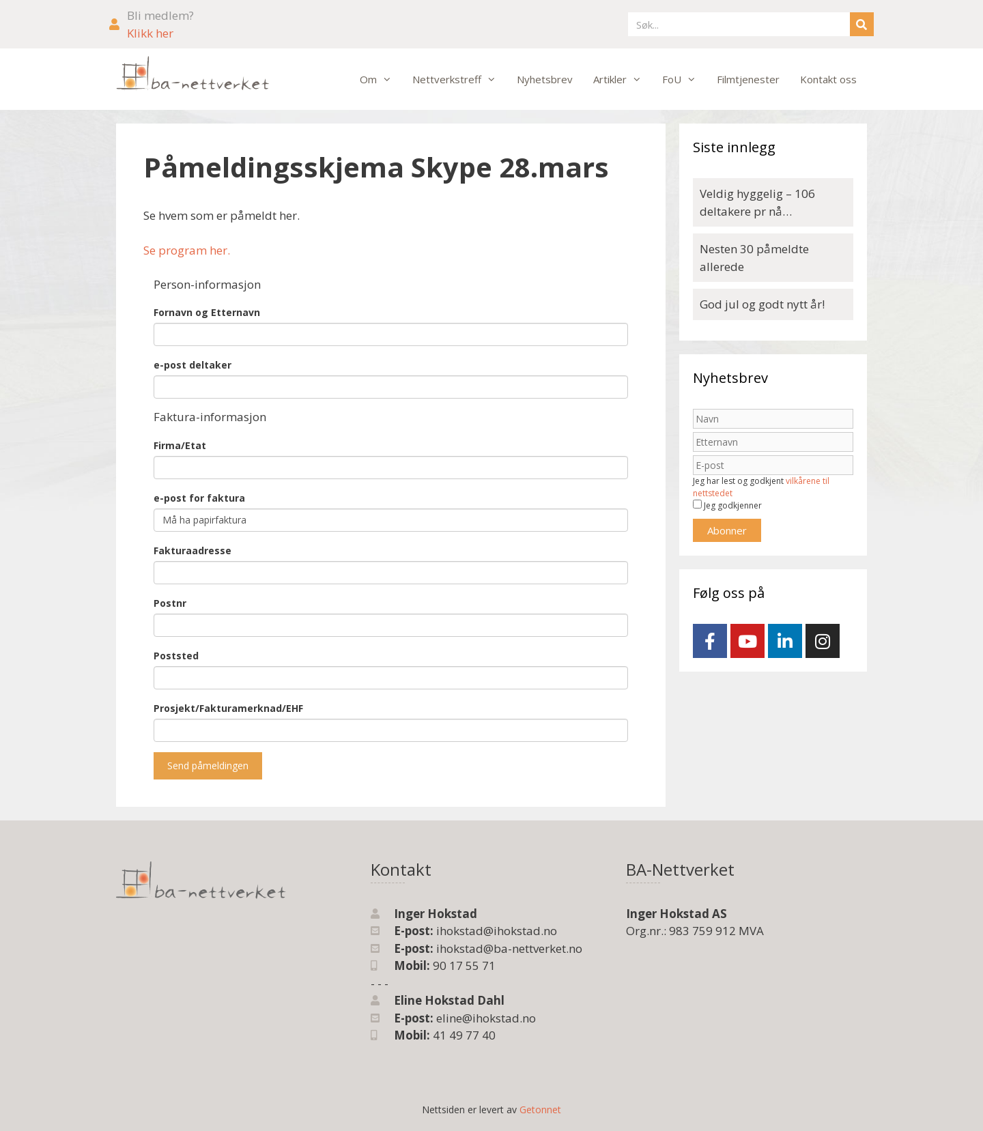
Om (381, 79)
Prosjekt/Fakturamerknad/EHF (228, 708)
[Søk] (862, 24)
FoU (684, 79)
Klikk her (150, 33)
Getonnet (540, 1109)
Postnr (170, 603)
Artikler (622, 79)
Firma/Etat (180, 445)
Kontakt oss (828, 79)
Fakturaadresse (192, 550)
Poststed (176, 655)
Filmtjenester (748, 79)
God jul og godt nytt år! (762, 304)
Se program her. (186, 250)
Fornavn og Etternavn (207, 312)
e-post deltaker (192, 364)
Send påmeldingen (207, 765)
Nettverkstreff (459, 79)
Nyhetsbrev (545, 79)
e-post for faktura (199, 497)
